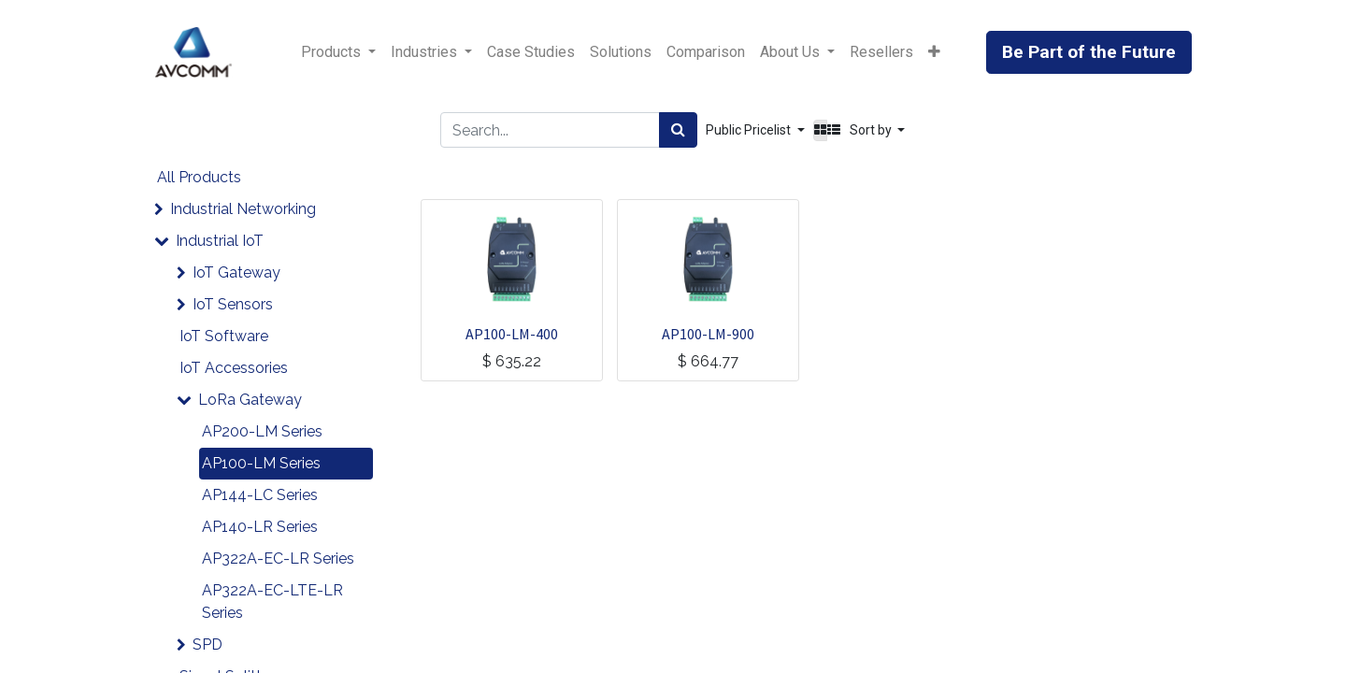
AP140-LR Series (260, 527)
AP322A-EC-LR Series (278, 558)
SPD (207, 644)
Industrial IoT (220, 241)
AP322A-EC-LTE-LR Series (272, 601)
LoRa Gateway (250, 399)
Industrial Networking (243, 209)
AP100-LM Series (261, 463)
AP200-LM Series (262, 431)
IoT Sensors (233, 304)
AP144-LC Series (260, 495)
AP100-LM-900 (708, 333)
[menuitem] (531, 52)
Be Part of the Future (1089, 52)
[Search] (678, 130)
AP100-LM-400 (511, 333)
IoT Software (223, 336)
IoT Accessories (233, 368)
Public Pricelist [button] (750, 129)
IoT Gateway (236, 272)
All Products (199, 177)
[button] (934, 52)
